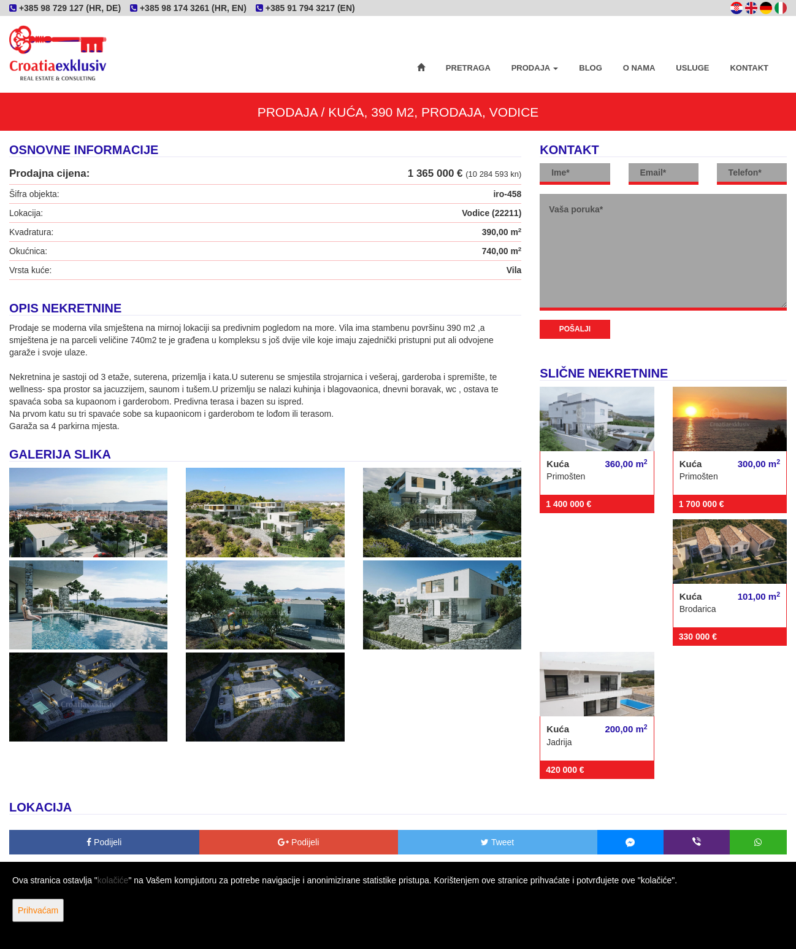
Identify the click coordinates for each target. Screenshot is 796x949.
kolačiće (113, 880)
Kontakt (749, 67)
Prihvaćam (38, 910)
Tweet (497, 842)
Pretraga (468, 67)
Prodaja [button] (535, 67)
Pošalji (575, 329)
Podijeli (103, 842)
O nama (639, 67)
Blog (590, 67)
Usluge (692, 67)
